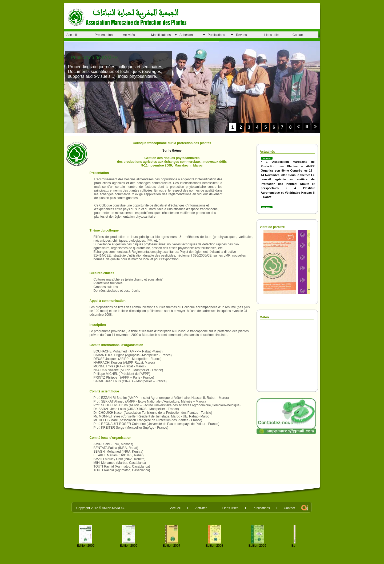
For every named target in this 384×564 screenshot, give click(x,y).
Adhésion (186, 35)
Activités (129, 35)
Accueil (71, 35)
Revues (241, 35)
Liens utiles (272, 35)
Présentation (104, 35)
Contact (298, 35)
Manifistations (161, 35)
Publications (216, 35)
